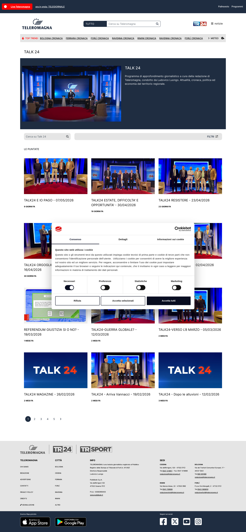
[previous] (28, 419)
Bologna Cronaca (51, 38)
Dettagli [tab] (123, 239)
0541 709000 (168, 489)
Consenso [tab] (75, 239)
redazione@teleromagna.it (170, 474)
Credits (23, 498)
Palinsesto (223, 6)
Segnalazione (27, 505)
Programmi (237, 6)
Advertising (25, 479)
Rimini (57, 498)
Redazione (24, 473)
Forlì (57, 486)
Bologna (59, 467)
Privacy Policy (26, 492)
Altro (57, 505)
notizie (208, 24)
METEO (216, 38)
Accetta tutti (169, 300)
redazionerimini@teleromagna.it (172, 492)
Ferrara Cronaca (77, 38)
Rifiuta (77, 300)
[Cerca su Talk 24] (44, 136)
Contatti (24, 486)
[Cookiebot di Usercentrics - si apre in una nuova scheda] (177, 229)
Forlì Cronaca (100, 38)
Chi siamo (24, 467)
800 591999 (201, 474)
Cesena (58, 473)
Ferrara (58, 479)
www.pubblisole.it (96, 495)
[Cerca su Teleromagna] (130, 24)
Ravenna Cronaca (123, 38)
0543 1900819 (202, 489)
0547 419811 (167, 471)
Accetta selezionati (123, 300)
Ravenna (58, 492)
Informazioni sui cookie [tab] (170, 239)
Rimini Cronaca (146, 38)
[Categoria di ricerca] (95, 24)
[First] (60, 419)
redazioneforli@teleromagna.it (206, 492)
